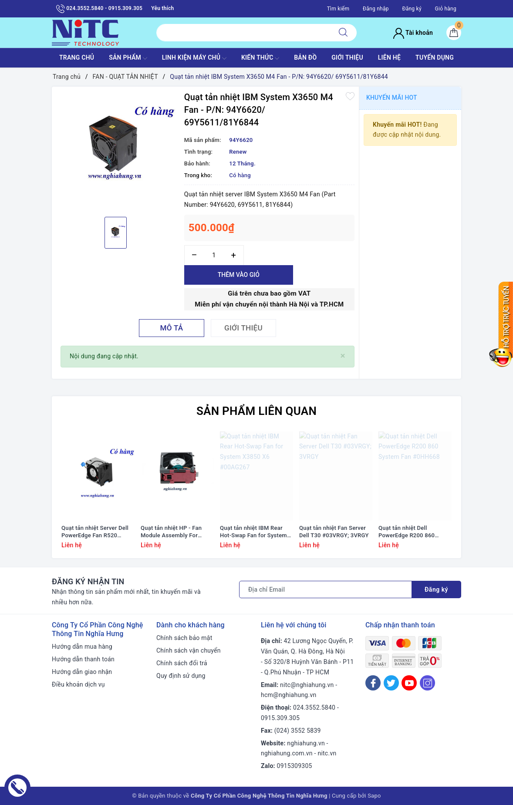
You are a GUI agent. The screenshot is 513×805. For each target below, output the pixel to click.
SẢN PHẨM (128, 58)
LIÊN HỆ (389, 57)
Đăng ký (411, 9)
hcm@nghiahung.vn (288, 694)
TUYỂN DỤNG (434, 57)
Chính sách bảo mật (184, 637)
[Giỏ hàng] (453, 32)
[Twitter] (391, 682)
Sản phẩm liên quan (256, 411)
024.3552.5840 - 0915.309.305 (99, 8)
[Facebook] (373, 682)
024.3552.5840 (314, 707)
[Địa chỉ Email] (325, 589)
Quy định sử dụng (181, 675)
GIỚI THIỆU (347, 57)
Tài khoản (413, 32)
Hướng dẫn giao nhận (82, 671)
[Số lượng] (214, 255)
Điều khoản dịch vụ (78, 684)
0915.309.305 (280, 717)
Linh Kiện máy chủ (194, 58)
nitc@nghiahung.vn (307, 684)
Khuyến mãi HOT (391, 97)
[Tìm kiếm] (343, 32)
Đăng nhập (376, 9)
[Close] (343, 356)
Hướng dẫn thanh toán (83, 659)
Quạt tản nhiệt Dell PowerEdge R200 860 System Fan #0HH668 (407, 532)
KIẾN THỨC (260, 58)
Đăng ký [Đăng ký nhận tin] (436, 589)
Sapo (374, 795)
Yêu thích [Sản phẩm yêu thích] (162, 8)
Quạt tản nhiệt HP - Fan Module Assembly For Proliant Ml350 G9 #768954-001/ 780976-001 (176, 532)
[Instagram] (427, 682)
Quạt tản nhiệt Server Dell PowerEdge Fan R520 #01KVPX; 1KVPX (94, 532)
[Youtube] (409, 682)
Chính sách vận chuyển (188, 650)
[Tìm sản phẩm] (243, 32)
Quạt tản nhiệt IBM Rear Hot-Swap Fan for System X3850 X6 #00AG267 (253, 532)
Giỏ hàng (445, 9)
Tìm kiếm (338, 9)
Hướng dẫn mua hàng (82, 646)
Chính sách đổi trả (181, 663)
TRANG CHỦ (76, 57)
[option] (116, 150)
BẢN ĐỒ (305, 57)
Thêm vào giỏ (239, 274)
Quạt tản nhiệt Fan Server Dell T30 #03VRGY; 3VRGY (334, 532)
